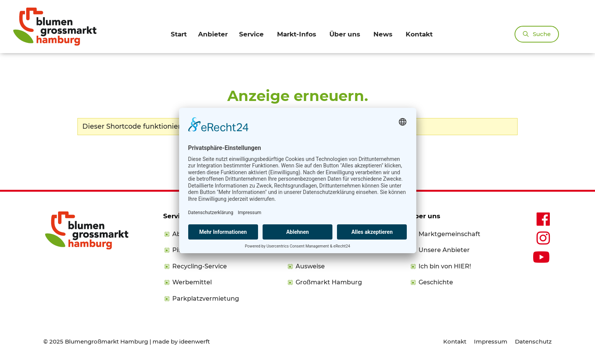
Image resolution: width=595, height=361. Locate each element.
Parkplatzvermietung (205, 298)
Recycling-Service (199, 266)
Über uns (344, 34)
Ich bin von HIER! (445, 266)
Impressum (490, 341)
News (382, 34)
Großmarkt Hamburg (329, 282)
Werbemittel (192, 282)
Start (179, 34)
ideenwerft (194, 341)
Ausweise (310, 266)
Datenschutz (533, 341)
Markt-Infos (296, 34)
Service (251, 34)
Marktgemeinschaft (449, 234)
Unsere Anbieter (444, 250)
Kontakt (419, 34)
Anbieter (213, 34)
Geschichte (436, 282)
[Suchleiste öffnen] (537, 34)
